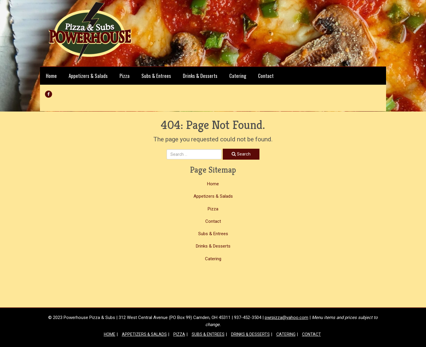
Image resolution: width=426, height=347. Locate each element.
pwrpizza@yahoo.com (286, 317)
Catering (237, 75)
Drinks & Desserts (200, 75)
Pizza (125, 75)
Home (51, 75)
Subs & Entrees (156, 75)
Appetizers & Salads (88, 75)
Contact (266, 75)
